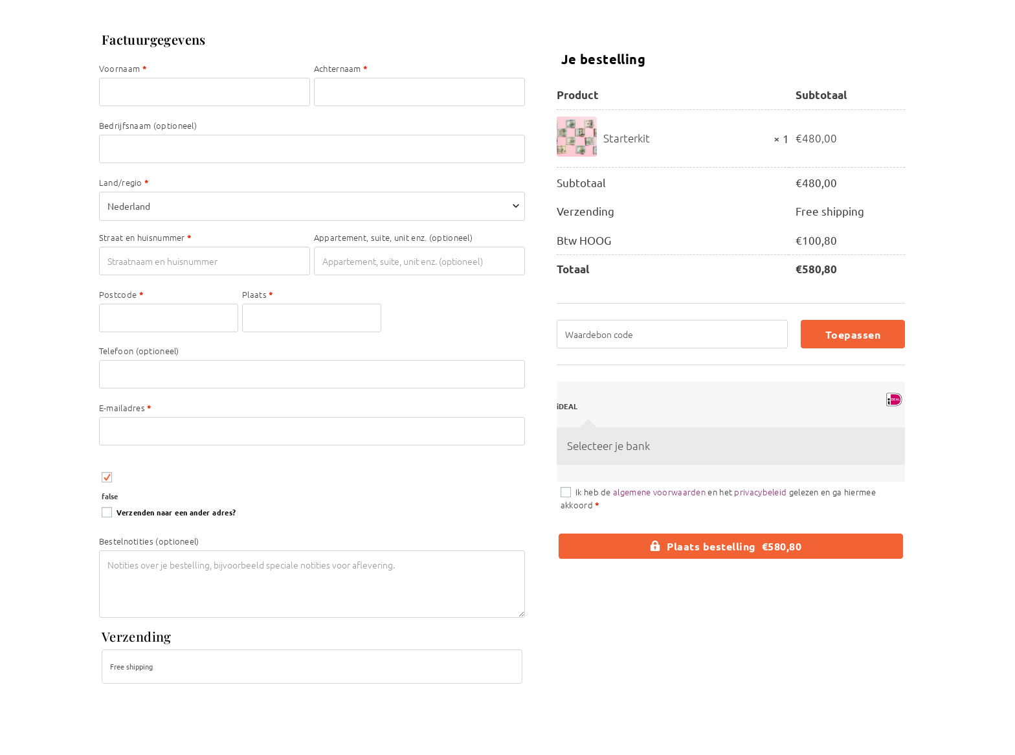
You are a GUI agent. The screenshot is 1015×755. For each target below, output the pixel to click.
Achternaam (341, 68)
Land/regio (124, 182)
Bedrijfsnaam (148, 125)
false (110, 496)
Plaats (257, 294)
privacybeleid (760, 492)
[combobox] (312, 206)
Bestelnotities (149, 541)
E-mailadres (125, 407)
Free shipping (131, 666)
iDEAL (567, 406)
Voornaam (123, 68)
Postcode (121, 294)
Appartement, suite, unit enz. (393, 237)
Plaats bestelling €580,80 (734, 546)
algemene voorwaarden (659, 492)
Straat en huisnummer (145, 237)
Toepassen (853, 334)
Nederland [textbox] (128, 206)
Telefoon (139, 350)
